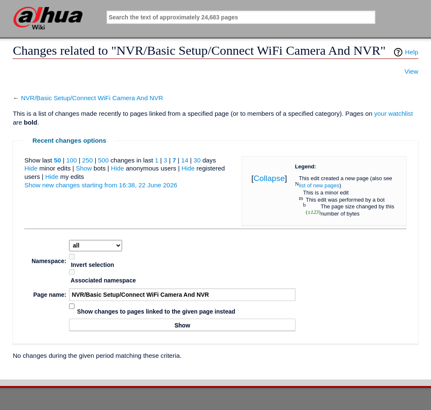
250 (87, 160)
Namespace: (49, 261)
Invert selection (92, 264)
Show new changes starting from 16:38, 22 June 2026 (100, 185)
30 (197, 160)
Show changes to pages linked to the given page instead (156, 311)
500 (103, 160)
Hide (30, 168)
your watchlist (393, 113)
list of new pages (319, 185)
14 (184, 160)
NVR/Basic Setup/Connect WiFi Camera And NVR (92, 97)
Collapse (269, 178)
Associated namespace (103, 280)
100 (71, 160)
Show (84, 168)
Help (411, 52)
